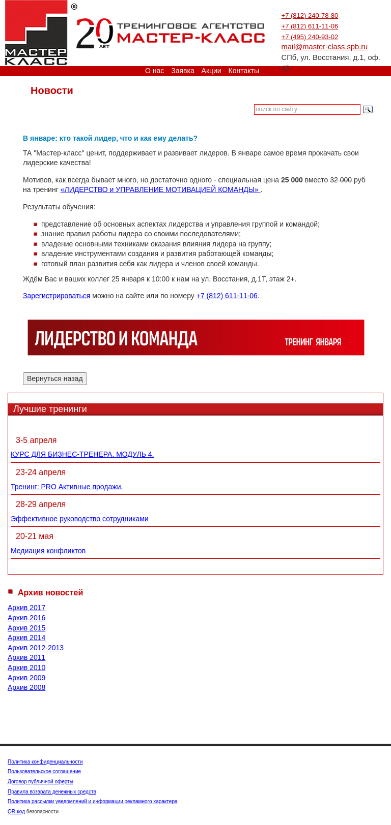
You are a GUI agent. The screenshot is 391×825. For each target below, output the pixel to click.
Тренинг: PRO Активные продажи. (67, 487)
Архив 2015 (26, 628)
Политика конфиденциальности (45, 762)
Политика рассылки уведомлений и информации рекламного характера (93, 801)
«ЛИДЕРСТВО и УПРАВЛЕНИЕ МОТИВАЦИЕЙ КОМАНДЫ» (161, 189)
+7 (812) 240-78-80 (310, 15)
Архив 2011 (26, 657)
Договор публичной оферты (40, 781)
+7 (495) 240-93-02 (310, 37)
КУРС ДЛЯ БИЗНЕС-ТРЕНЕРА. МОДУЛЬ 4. (82, 454)
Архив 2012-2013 (36, 648)
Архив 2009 (26, 678)
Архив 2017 (26, 608)
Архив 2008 (26, 687)
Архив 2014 (26, 637)
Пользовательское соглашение (44, 771)
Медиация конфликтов (48, 551)
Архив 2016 (26, 618)
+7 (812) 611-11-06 (310, 26)
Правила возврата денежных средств (52, 792)
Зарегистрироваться (56, 296)
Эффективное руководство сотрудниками (80, 519)
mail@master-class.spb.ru (325, 47)
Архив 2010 (26, 667)
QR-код (16, 811)
